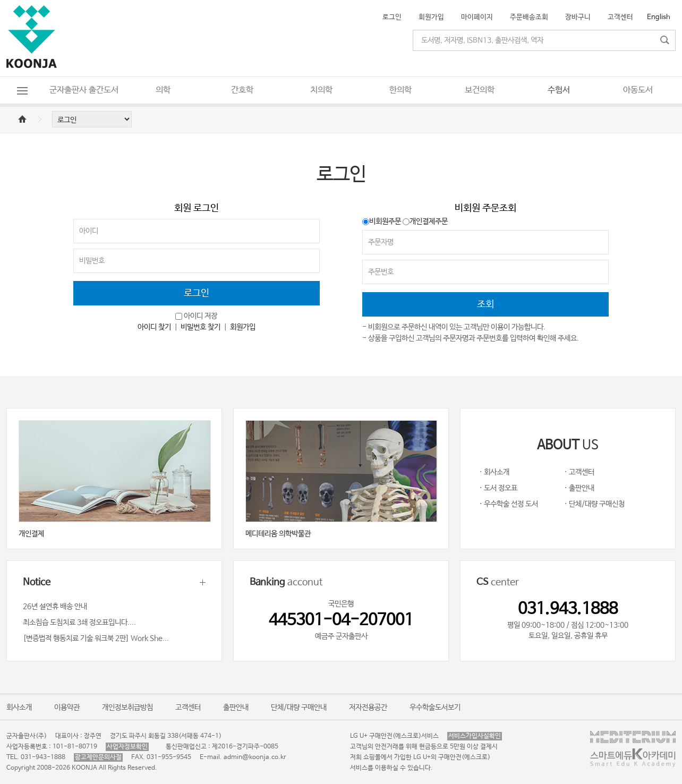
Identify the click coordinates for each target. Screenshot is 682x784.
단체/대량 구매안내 (299, 707)
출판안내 (236, 707)
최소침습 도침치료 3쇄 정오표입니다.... (79, 622)
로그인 (392, 17)
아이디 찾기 (154, 327)
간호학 (242, 90)
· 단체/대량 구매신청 (594, 504)
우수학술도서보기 (435, 707)
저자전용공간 (368, 707)
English (658, 17)
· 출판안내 (579, 488)
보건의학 (480, 90)
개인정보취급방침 (127, 707)
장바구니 (578, 17)
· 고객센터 (579, 472)
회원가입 (431, 17)
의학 (163, 90)
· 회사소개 (494, 472)
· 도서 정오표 (498, 488)
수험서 (559, 90)
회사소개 (19, 707)
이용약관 (67, 707)
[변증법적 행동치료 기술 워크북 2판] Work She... (96, 638)
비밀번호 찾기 (200, 327)
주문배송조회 (529, 17)
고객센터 (620, 17)
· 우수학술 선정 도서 (508, 504)
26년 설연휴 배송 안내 (55, 606)
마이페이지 (477, 17)
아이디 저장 (200, 316)
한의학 (400, 90)
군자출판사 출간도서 (83, 90)
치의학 (321, 90)
